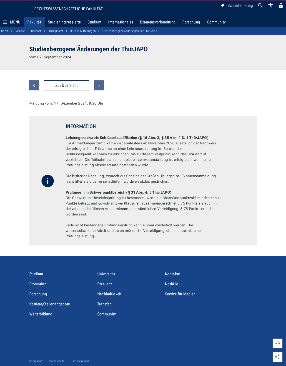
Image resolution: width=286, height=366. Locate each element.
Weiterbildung (40, 314)
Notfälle (171, 284)
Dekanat (36, 31)
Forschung (191, 22)
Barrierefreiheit (80, 361)
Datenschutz (57, 361)
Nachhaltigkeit (109, 294)
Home (4, 31)
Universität (106, 273)
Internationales (120, 22)
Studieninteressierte (64, 22)
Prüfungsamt (55, 31)
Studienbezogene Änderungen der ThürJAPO (129, 31)
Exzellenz (104, 284)
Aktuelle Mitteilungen (83, 31)
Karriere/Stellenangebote (49, 304)
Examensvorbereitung (158, 22)
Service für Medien (180, 294)
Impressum (36, 361)
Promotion (37, 284)
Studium (94, 22)
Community (216, 22)
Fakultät (34, 22)
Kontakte (172, 273)
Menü (10, 22)
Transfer (104, 304)
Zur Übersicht (66, 85)
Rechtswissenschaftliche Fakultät (68, 9)
